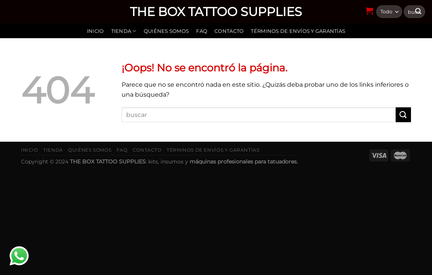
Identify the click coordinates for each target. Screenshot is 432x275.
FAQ (201, 31)
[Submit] (403, 114)
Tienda (123, 31)
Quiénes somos (166, 31)
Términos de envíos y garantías (298, 31)
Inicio (95, 31)
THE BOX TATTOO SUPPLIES (216, 12)
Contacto (229, 31)
